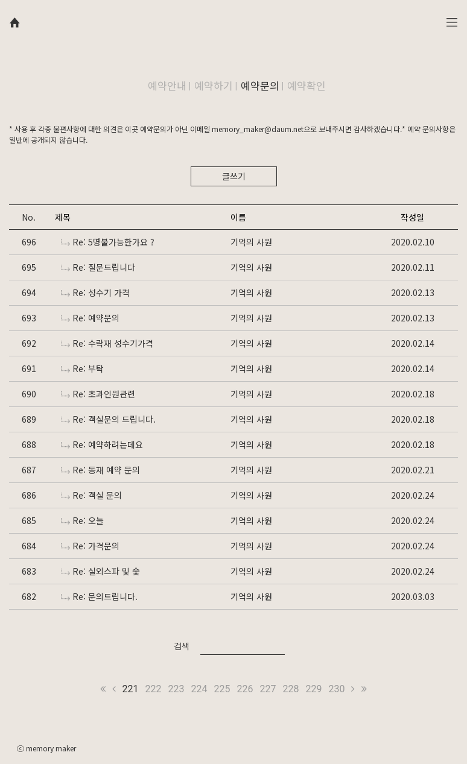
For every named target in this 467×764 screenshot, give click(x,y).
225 (222, 689)
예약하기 (213, 85)
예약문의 (260, 85)
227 (267, 689)
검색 (181, 646)
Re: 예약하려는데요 (102, 444)
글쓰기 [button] (234, 176)
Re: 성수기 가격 (95, 292)
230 (336, 689)
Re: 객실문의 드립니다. (108, 419)
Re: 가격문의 (90, 546)
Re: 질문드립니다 (98, 267)
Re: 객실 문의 (91, 495)
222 (153, 689)
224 (199, 689)
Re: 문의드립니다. (99, 596)
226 (245, 689)
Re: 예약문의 (90, 318)
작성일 (412, 217)
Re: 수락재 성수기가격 (107, 343)
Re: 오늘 (82, 520)
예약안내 (167, 85)
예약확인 (306, 85)
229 (313, 689)
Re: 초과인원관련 (98, 394)
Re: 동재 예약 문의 (100, 470)
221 (130, 689)
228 (290, 689)
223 (176, 689)
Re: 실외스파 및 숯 (100, 571)
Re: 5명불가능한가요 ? (107, 242)
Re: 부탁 (82, 368)
